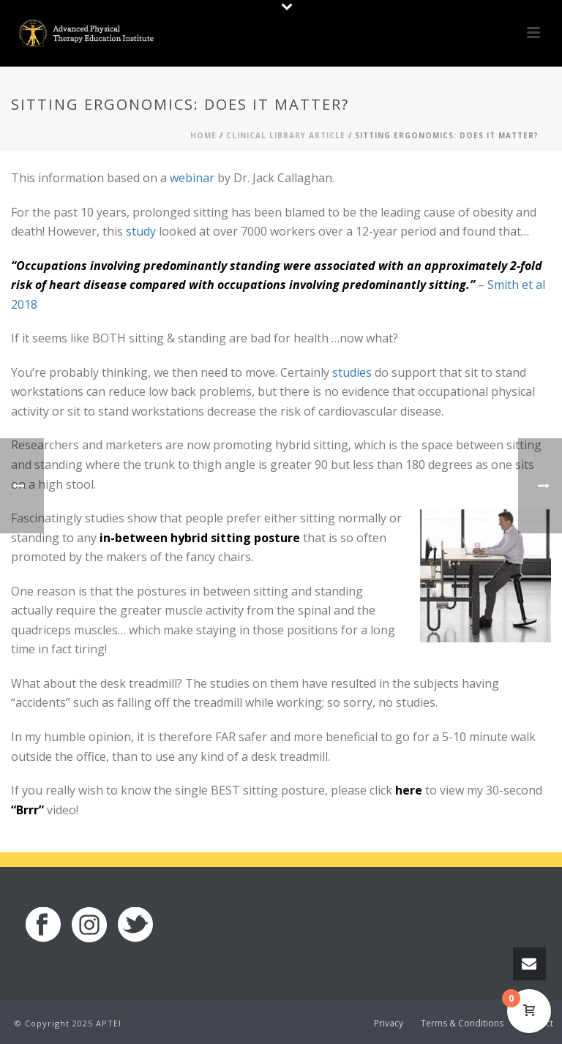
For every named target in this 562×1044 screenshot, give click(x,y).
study (141, 231)
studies (352, 372)
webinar (192, 178)
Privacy (388, 1023)
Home (203, 135)
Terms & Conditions (462, 1023)
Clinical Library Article (285, 135)
